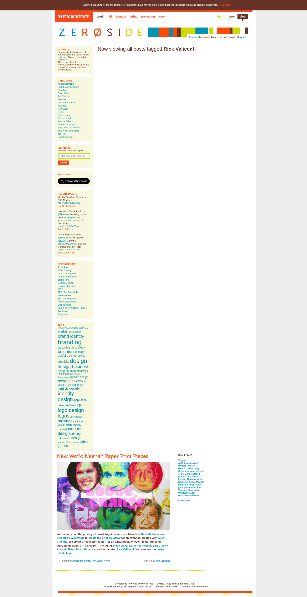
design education (69, 370)
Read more (224, 4)
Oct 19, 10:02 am (66, 206)
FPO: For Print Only (68, 292)
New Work (63, 109)
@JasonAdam (65, 220)
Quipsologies (64, 305)
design (78, 360)
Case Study (64, 93)
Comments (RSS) (185, 583)
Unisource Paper (186, 493)
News (61, 112)
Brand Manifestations (68, 87)
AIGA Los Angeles (67, 273)
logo (78, 404)
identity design (66, 396)
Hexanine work (194, 479)
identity (74, 388)
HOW (77, 381)
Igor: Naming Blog (67, 298)
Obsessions (64, 115)
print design (69, 431)
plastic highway (73, 425)
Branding (62, 90)
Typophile (63, 311)
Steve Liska (120, 545)
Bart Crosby (160, 545)
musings (65, 421)
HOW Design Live (75, 385)
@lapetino (72, 217)
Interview (62, 99)
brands (62, 347)
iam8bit (63, 388)
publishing (63, 438)
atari (64, 331)
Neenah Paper (150, 534)
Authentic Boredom (67, 276)
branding (70, 342)
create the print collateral (104, 537)
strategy (62, 442)
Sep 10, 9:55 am (66, 252)
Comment (184, 500)
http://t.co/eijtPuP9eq (68, 226)
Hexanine (62, 59)
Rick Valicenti (125, 549)
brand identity (71, 336)
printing (75, 433)
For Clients (63, 96)
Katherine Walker (140, 545)
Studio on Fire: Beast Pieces (72, 308)
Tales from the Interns (69, 127)
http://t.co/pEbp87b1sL (69, 249)
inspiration (80, 400)
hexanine (66, 381)
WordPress (147, 583)
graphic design (79, 377)
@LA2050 (63, 241)
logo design (71, 410)
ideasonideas (64, 295)
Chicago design (186, 471)
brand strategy (75, 347)
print (69, 429)
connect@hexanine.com (195, 586)
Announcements (66, 84)
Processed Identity (67, 301)
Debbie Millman (66, 283)
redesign (74, 438)
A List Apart (64, 267)
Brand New (63, 279)
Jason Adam (66, 405)
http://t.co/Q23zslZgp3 (69, 203)
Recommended (65, 118)
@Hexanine (64, 214)
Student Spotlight (66, 124)
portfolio (62, 429)
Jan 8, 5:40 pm (65, 229)
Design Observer (66, 286)
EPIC (60, 289)
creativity (63, 361)
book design (75, 332)
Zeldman (62, 314)
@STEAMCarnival (67, 244)
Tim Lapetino (72, 442)
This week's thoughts (68, 130)
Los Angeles (76, 416)
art (59, 332)
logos (64, 416)
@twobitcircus (65, 237)
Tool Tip (62, 134)
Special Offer (64, 121)
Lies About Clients (67, 102)
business (66, 351)
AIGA (61, 327)
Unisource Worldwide (71, 537)
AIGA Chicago (65, 270)
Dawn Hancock (85, 549)
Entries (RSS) (164, 583)
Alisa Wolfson (66, 549)
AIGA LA (83, 328)
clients (81, 355)
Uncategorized (65, 137)
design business (73, 366)
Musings (62, 105)
